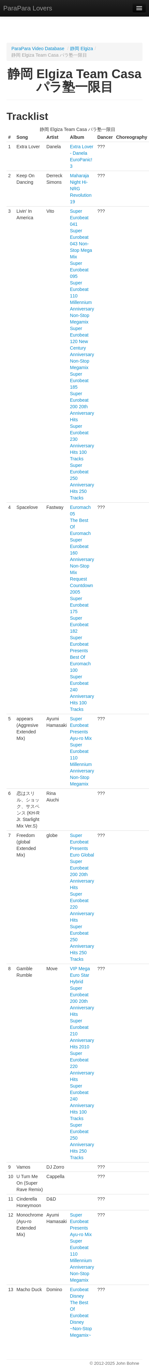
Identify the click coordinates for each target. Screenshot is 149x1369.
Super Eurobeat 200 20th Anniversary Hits (82, 406)
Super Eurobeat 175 (79, 605)
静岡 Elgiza (81, 48)
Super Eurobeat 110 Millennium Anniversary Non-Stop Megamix (82, 302)
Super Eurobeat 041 (79, 218)
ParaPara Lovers (27, 8)
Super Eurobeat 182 (79, 624)
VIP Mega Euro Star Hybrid (80, 975)
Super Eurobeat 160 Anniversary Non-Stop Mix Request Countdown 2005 (82, 566)
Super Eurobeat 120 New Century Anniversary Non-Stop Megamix (82, 348)
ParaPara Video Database (37, 48)
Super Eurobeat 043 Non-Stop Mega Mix (81, 243)
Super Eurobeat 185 (79, 380)
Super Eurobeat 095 (79, 270)
